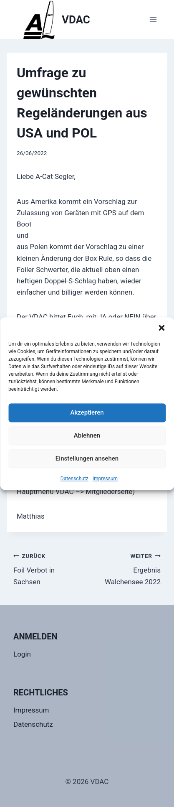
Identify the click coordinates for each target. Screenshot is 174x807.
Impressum (105, 478)
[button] (161, 327)
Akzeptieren (86, 412)
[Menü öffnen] (153, 19)
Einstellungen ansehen (87, 458)
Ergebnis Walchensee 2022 (127, 568)
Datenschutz (74, 478)
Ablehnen (87, 435)
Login (22, 654)
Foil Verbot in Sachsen (46, 568)
